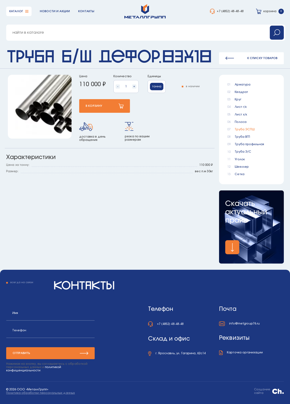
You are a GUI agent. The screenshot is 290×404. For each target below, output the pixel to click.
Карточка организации (245, 352)
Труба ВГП (242, 136)
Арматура (242, 84)
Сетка (239, 174)
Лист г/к (241, 107)
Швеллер (242, 166)
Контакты (86, 11)
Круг (238, 99)
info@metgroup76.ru (244, 323)
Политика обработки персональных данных (40, 393)
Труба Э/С (243, 151)
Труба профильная (249, 144)
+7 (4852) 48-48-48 (230, 11)
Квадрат (241, 92)
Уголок (240, 159)
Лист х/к (241, 114)
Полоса (240, 122)
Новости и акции (55, 11)
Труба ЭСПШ (245, 129)
